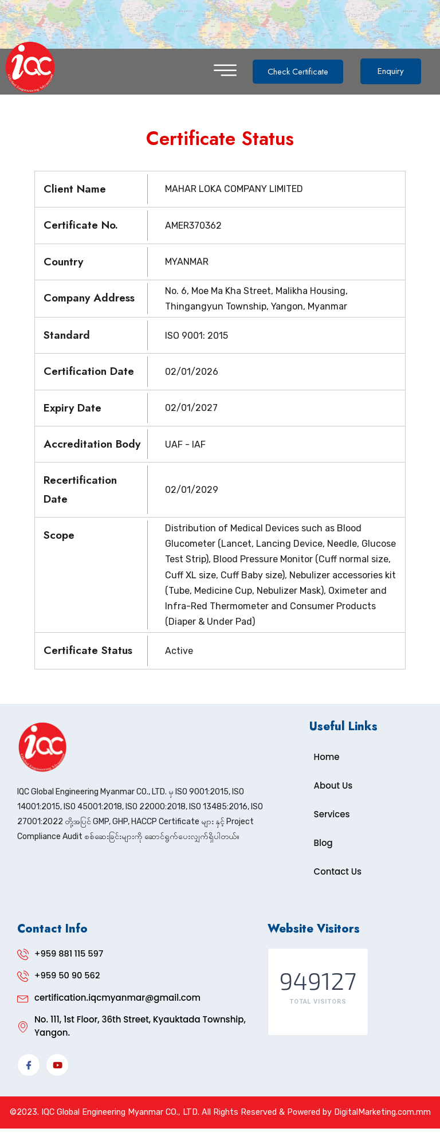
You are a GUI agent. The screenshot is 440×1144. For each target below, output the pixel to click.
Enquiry (396, 71)
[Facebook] (28, 1065)
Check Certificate (300, 71)
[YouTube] (57, 1065)
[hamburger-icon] (225, 71)
